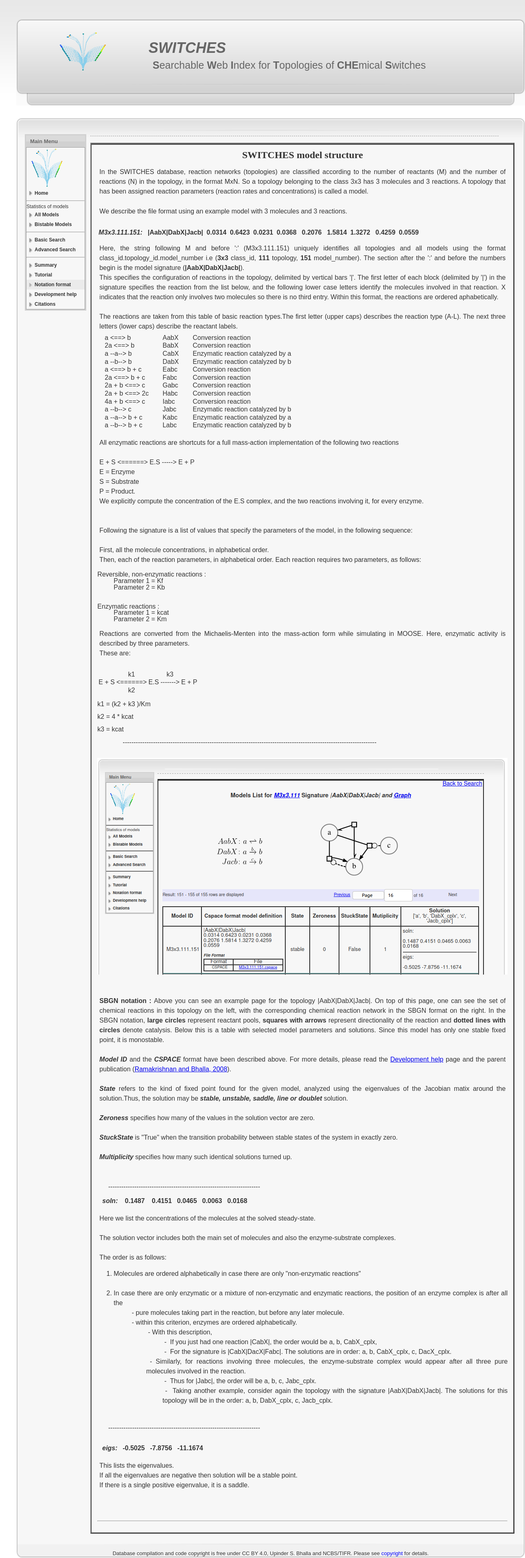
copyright (392, 1553)
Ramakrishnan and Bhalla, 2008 (181, 1069)
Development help (416, 1059)
